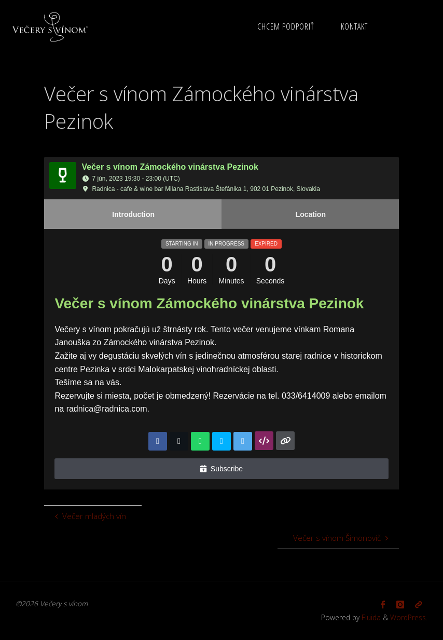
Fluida (370, 617)
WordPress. (408, 617)
